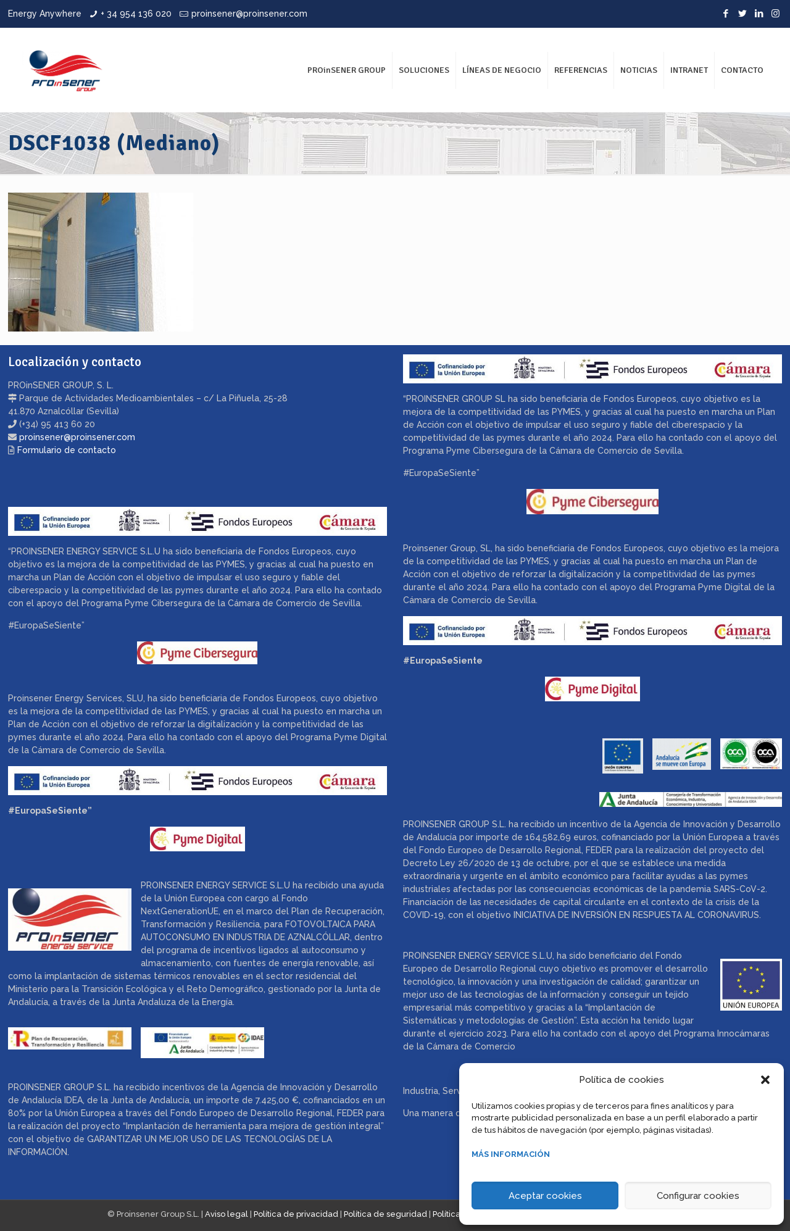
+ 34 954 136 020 (136, 14)
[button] (765, 1080)
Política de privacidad (296, 1214)
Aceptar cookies (545, 1195)
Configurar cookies (698, 1195)
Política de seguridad (385, 1214)
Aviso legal (226, 1214)
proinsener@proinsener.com (249, 14)
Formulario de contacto (66, 450)
